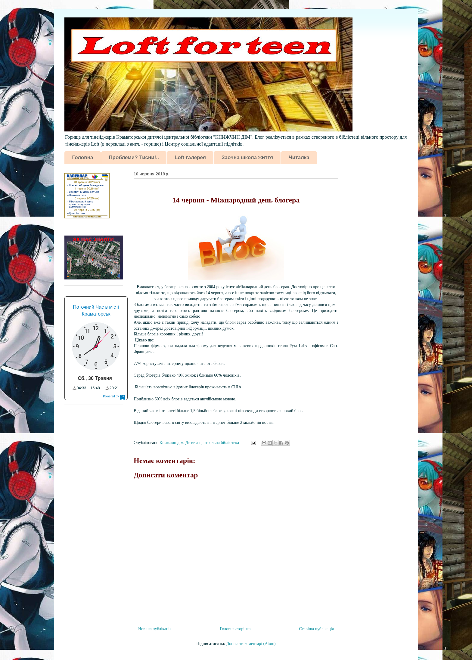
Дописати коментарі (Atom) (250, 643)
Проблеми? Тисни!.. (134, 157)
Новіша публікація (155, 629)
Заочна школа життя (247, 157)
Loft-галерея (190, 157)
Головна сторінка (235, 629)
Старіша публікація (316, 629)
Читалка (299, 157)
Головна (82, 157)
